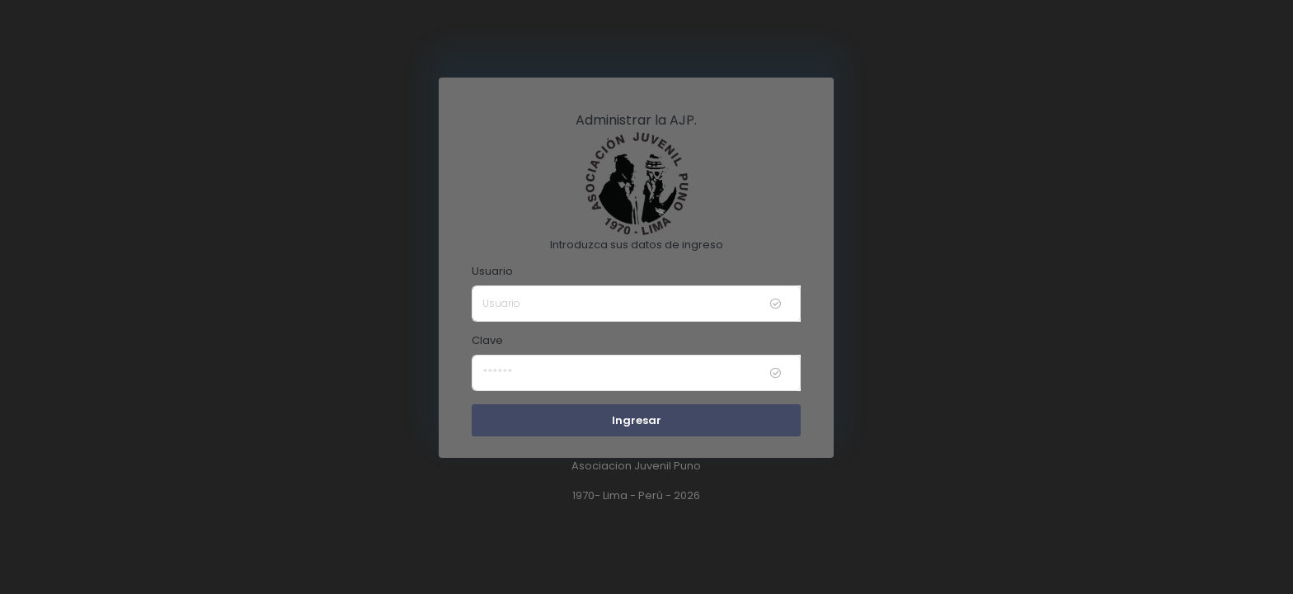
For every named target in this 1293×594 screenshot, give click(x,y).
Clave (487, 340)
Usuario (492, 271)
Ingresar (636, 420)
